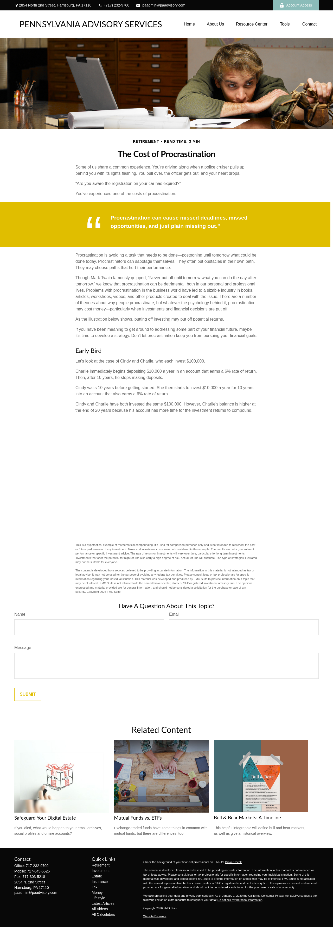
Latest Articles (103, 903)
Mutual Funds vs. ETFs (138, 818)
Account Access (296, 5)
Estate (97, 876)
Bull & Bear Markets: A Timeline (247, 817)
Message (22, 647)
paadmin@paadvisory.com (160, 5)
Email (174, 614)
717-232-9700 (37, 866)
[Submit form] (27, 694)
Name (19, 614)
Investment (101, 871)
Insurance (100, 882)
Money (97, 892)
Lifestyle (98, 898)
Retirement (101, 865)
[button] (189, 24)
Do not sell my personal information (239, 899)
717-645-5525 (38, 871)
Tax (95, 887)
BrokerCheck (233, 862)
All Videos (100, 909)
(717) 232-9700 (113, 5)
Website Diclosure (154, 916)
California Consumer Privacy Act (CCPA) (274, 895)
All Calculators (103, 914)
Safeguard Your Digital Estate (45, 818)
